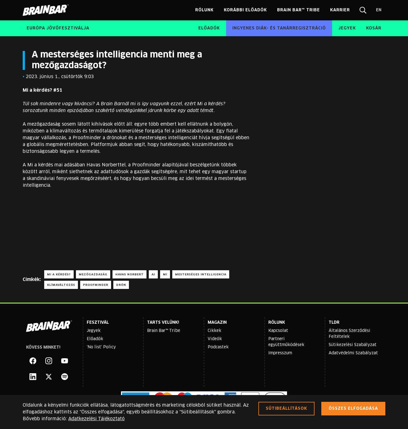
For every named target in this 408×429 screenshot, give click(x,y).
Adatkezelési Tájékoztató (96, 419)
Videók (215, 339)
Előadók (95, 339)
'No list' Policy (101, 347)
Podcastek (218, 347)
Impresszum (280, 353)
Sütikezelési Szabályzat (353, 345)
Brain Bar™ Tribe (163, 331)
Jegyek (94, 331)
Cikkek (214, 331)
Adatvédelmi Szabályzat (353, 353)
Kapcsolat (278, 331)
